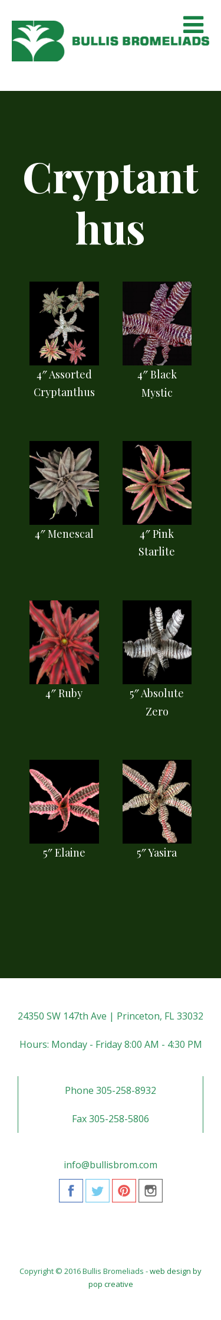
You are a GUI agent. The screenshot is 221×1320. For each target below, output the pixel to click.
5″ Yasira (157, 852)
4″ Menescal (64, 534)
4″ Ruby (64, 693)
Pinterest (124, 1195)
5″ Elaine (64, 852)
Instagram (150, 1195)
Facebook (71, 1195)
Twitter (97, 1195)
